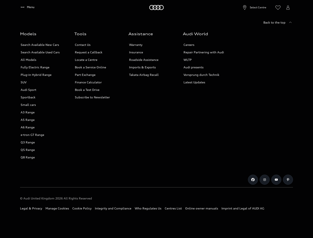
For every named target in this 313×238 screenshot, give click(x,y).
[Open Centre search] (244, 7)
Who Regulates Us (148, 208)
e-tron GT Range (32, 135)
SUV (23, 82)
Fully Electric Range (35, 67)
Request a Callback (88, 52)
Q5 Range (28, 150)
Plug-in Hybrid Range (36, 74)
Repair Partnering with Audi (204, 52)
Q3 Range (28, 142)
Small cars (28, 104)
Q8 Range (28, 157)
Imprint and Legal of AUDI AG (242, 208)
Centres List (173, 208)
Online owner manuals (201, 208)
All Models (28, 59)
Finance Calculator (88, 82)
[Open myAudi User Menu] (288, 8)
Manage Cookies (57, 208)
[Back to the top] (278, 22)
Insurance (136, 52)
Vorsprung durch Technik (201, 74)
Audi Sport (28, 89)
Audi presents (194, 67)
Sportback (28, 97)
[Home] (27, 7)
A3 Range (28, 112)
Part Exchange (85, 74)
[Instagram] (265, 180)
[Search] (268, 8)
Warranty (135, 44)
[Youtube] (276, 180)
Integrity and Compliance (113, 208)
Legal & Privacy (31, 208)
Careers (189, 44)
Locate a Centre (86, 59)
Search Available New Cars (40, 44)
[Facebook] (253, 180)
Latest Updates (194, 82)
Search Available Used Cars (40, 52)
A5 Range (28, 120)
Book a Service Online (90, 67)
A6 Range (28, 127)
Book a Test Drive (87, 89)
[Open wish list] (278, 8)
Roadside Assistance (143, 59)
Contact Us (83, 44)
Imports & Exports (142, 67)
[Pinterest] (288, 180)
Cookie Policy (82, 208)
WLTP (188, 59)
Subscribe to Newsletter (92, 97)
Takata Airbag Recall (144, 74)
